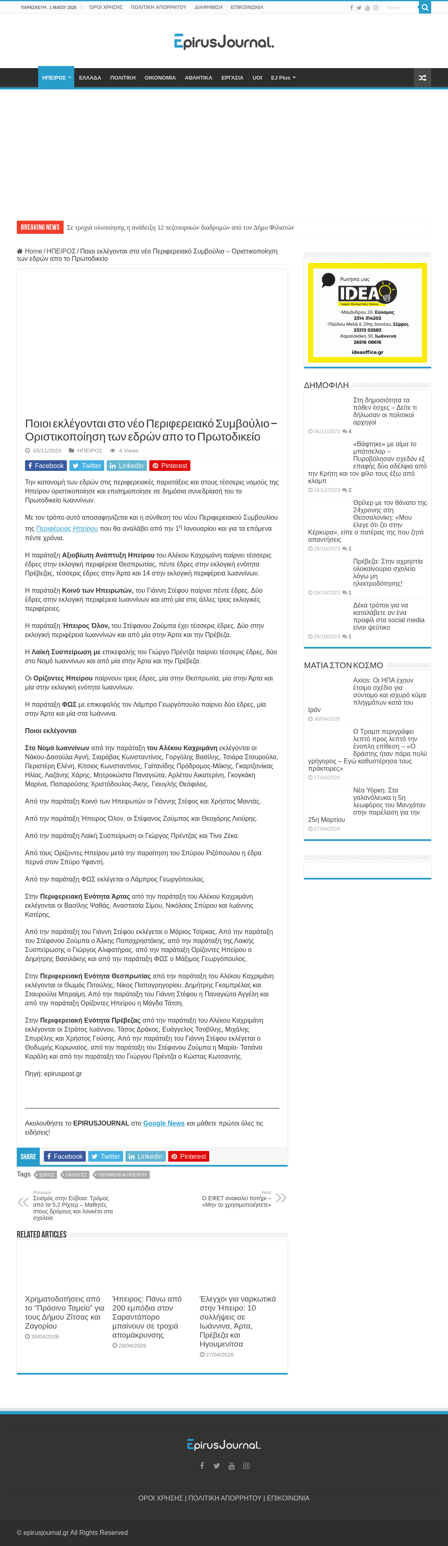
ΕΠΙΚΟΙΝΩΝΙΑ (247, 7)
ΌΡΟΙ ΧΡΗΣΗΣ (106, 7)
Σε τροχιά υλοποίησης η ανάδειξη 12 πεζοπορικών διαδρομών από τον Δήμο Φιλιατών (180, 227)
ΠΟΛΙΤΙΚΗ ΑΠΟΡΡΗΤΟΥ (158, 7)
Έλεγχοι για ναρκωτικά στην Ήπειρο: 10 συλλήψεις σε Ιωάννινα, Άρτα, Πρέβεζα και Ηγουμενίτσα (238, 1321)
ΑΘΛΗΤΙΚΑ (199, 78)
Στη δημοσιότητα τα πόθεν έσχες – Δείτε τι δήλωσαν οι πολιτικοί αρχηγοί (385, 411)
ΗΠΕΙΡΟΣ (54, 78)
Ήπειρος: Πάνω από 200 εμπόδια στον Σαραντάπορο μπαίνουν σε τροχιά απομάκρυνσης (147, 1317)
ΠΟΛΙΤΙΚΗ (123, 78)
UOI (257, 78)
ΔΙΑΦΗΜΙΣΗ (209, 7)
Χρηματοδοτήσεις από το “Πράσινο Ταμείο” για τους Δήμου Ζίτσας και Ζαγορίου (65, 1312)
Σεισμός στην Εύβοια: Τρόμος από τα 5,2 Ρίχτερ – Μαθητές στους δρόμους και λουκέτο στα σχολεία (75, 1205)
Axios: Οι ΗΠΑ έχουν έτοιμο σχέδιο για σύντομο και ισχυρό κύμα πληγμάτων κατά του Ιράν (367, 695)
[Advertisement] (224, 151)
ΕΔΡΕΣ (46, 1174)
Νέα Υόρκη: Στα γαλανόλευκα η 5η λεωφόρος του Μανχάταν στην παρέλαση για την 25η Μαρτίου (366, 805)
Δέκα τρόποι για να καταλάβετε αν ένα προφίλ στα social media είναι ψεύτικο (389, 616)
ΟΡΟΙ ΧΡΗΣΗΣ (161, 1498)
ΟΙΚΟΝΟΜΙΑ (160, 78)
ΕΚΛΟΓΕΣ (76, 1174)
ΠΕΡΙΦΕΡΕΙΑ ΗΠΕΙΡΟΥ (122, 1174)
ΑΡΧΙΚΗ (27, 76)
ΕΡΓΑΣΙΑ (233, 78)
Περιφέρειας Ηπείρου (67, 528)
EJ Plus (280, 78)
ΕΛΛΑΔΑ (90, 78)
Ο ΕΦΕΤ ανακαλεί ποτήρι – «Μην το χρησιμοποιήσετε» (229, 1199)
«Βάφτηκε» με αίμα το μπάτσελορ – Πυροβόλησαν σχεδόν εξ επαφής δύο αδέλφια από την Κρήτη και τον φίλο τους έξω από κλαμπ (367, 462)
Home (29, 251)
